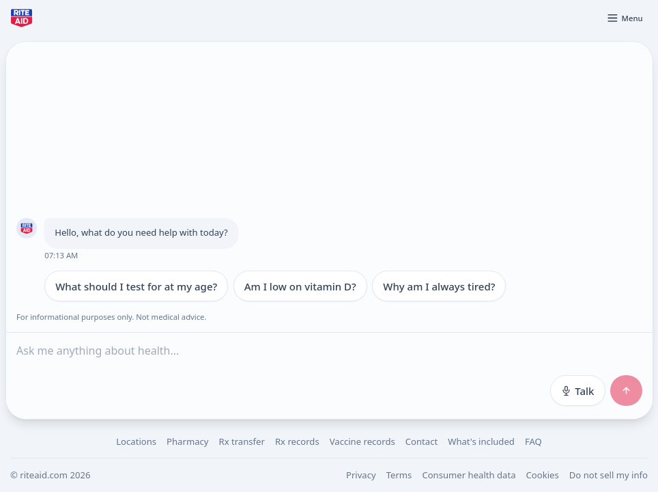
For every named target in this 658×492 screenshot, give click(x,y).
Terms (399, 475)
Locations (136, 441)
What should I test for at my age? (136, 286)
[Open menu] (624, 18)
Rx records (297, 441)
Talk (577, 391)
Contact (421, 441)
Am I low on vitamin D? (300, 286)
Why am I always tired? (439, 286)
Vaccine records (362, 441)
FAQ (533, 441)
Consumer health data (468, 475)
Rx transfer (241, 441)
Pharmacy (187, 441)
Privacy (361, 475)
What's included (481, 441)
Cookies (542, 475)
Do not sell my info (608, 475)
